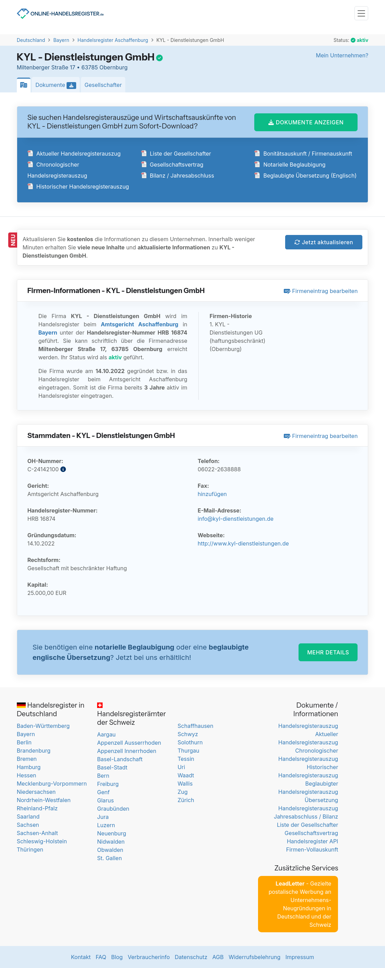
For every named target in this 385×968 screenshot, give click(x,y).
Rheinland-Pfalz (37, 808)
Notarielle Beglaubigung (289, 164)
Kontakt (81, 957)
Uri (181, 767)
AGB (218, 957)
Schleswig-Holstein (42, 841)
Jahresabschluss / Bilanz (306, 816)
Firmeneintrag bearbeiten (321, 291)
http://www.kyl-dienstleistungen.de (243, 543)
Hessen (26, 775)
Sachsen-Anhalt (37, 833)
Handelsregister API (312, 841)
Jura (103, 816)
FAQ (101, 957)
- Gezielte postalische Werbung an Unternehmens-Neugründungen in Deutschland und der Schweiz (300, 904)
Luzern (106, 825)
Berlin (24, 742)
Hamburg (29, 767)
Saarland (28, 816)
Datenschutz (191, 957)
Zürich (185, 800)
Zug (182, 791)
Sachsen (28, 824)
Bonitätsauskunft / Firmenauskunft (303, 153)
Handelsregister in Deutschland (50, 709)
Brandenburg (33, 750)
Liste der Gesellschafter (176, 153)
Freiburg (108, 783)
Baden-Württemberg (43, 725)
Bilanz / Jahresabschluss (177, 175)
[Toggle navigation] (361, 13)
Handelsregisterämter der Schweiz (131, 714)
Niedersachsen (36, 791)
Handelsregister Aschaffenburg (113, 40)
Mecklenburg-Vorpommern (52, 783)
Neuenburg (111, 833)
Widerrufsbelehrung (254, 957)
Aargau (106, 734)
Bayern (61, 40)
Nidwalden (111, 841)
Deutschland (31, 40)
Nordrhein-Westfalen (44, 800)
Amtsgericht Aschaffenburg (139, 324)
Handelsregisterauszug (308, 725)
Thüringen (30, 849)
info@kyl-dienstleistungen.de (235, 518)
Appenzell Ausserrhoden (129, 742)
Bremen (27, 758)
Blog (117, 957)
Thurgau (188, 750)
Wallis (184, 783)
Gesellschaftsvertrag (172, 164)
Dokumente (57, 85)
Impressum (299, 957)
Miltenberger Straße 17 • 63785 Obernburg (72, 67)
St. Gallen (109, 858)
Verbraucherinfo (149, 957)
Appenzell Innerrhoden (126, 750)
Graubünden (113, 808)
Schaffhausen (195, 725)
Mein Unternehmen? (342, 55)
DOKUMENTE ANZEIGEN (305, 122)
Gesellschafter (103, 84)
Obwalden (110, 849)
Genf (103, 792)
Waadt (185, 775)
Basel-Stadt (112, 767)
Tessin (185, 758)
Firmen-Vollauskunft (312, 849)
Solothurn (189, 742)
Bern (103, 775)
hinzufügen (212, 494)
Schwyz (187, 734)
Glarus (105, 800)
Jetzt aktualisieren (323, 242)
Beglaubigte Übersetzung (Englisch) (305, 175)
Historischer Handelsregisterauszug (78, 186)
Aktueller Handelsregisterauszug (74, 153)
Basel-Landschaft (119, 759)
